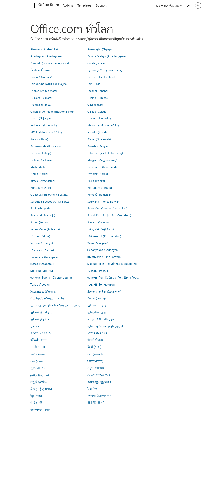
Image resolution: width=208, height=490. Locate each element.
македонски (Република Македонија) (112, 264)
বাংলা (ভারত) (36, 361)
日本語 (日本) (95, 402)
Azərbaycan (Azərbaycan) (46, 56)
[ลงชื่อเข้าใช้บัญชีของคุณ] (198, 5)
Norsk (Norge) (39, 174)
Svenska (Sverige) (98, 222)
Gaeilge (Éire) (95, 104)
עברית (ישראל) (96, 298)
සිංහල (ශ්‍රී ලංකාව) (41, 389)
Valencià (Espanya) (41, 243)
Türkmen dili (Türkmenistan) (104, 236)
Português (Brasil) (41, 187)
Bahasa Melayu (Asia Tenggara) (106, 56)
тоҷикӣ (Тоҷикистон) (101, 284)
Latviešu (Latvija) (40, 153)
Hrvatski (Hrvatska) (99, 118)
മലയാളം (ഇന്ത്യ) (99, 382)
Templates (84, 5)
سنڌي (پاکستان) (39, 319)
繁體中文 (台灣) (40, 410)
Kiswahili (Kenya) (97, 146)
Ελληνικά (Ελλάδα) (42, 250)
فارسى (34, 326)
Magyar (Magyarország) (102, 160)
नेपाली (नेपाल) (95, 340)
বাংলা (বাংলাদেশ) (95, 354)
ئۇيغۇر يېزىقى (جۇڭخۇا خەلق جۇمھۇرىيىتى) (55, 305)
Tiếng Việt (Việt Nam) (100, 229)
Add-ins (68, 5)
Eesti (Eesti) (94, 84)
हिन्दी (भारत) (94, 347)
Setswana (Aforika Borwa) (103, 201)
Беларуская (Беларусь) (103, 250)
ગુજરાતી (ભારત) (39, 368)
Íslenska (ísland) (97, 132)
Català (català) (96, 63)
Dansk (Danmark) (41, 77)
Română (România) (99, 194)
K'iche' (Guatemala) (99, 139)
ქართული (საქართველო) (104, 291)
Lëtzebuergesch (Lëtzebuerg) (105, 153)
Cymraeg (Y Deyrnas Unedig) (105, 70)
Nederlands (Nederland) (102, 167)
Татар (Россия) (40, 284)
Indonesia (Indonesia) (43, 125)
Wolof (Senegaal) (97, 243)
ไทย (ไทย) (92, 389)
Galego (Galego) (97, 111)
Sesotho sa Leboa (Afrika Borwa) (50, 201)
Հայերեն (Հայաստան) (47, 298)
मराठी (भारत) (37, 347)
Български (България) (44, 257)
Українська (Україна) (43, 291)
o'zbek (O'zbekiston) (42, 181)
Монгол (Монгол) (42, 271)
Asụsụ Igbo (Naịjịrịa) (99, 49)
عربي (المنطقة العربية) (101, 319)
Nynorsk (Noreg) (97, 174)
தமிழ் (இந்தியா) (39, 375)
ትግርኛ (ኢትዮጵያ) (40, 333)
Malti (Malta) (38, 167)
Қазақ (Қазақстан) (42, 264)
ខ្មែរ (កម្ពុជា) (36, 396)
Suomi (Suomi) (39, 222)
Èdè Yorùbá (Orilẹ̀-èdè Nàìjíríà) (49, 84)
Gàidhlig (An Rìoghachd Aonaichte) (52, 111)
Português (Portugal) (100, 187)
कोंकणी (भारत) (39, 340)
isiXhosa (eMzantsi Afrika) (103, 125)
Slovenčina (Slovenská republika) (107, 208)
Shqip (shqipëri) (40, 208)
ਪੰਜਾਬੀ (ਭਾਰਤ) (95, 361)
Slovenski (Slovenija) (42, 215)
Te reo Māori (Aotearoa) (45, 229)
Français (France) (40, 104)
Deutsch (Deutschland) (101, 77)
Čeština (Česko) (40, 70)
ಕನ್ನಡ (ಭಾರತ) (38, 382)
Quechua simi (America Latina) (49, 194)
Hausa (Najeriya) (40, 118)
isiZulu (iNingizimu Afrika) (46, 132)
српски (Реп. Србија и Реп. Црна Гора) (113, 277)
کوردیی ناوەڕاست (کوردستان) (105, 326)
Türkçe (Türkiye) (40, 236)
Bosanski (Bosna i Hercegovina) (49, 63)
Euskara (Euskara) (41, 97)
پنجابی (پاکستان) (41, 312)
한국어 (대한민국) (99, 396)
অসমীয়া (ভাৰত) (37, 354)
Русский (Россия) (98, 271)
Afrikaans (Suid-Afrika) (44, 49)
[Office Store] (48, 5)
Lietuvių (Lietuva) (41, 160)
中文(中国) (36, 402)
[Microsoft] (19, 5)
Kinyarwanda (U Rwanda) (45, 146)
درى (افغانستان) (96, 312)
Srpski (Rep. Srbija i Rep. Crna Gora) (109, 215)
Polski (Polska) (96, 181)
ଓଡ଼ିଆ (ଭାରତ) (95, 368)
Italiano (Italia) (39, 139)
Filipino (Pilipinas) (97, 97)
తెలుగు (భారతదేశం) (98, 375)
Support (101, 5)
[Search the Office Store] (188, 5)
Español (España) (97, 91)
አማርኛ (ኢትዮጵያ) (97, 333)
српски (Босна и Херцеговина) (51, 277)
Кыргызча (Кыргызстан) (104, 257)
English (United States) (44, 91)
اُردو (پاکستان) (97, 305)
